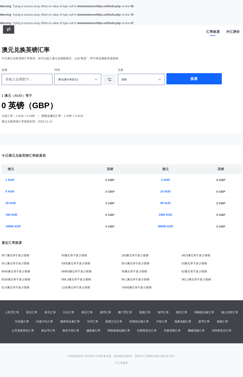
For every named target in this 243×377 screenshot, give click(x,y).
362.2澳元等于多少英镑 (196, 279)
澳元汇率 (181, 312)
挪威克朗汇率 (196, 331)
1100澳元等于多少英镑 (76, 287)
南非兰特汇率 (70, 331)
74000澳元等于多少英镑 (137, 287)
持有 (57, 69)
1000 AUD (166, 214)
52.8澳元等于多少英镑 (15, 287)
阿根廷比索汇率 (204, 312)
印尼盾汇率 (22, 321)
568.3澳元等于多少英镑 (76, 279)
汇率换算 (213, 32)
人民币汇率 (12, 312)
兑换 (120, 69)
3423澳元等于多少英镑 (196, 255)
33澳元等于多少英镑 (194, 263)
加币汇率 (163, 312)
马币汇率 (92, 321)
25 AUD (11, 203)
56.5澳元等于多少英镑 (135, 263)
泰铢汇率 (222, 321)
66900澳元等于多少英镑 (77, 271)
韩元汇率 (87, 312)
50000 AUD (166, 226)
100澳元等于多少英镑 (135, 255)
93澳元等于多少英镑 (74, 255)
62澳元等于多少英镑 (194, 271)
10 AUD (165, 191)
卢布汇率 (161, 321)
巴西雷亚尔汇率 (147, 331)
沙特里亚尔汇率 (221, 331)
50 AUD (165, 203)
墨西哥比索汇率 (70, 321)
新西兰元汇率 (113, 321)
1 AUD (10, 180)
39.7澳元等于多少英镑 (15, 255)
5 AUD (10, 191)
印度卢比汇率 (44, 321)
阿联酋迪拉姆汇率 (119, 331)
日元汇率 (68, 312)
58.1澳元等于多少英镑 (135, 279)
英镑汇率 (144, 312)
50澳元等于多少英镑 (134, 271)
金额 (4, 69)
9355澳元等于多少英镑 (76, 263)
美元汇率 (31, 312)
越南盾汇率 (93, 331)
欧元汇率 (50, 312)
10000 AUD (13, 226)
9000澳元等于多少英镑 (16, 271)
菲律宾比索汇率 (139, 321)
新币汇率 (204, 321)
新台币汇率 (48, 331)
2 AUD (165, 180)
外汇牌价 (233, 32)
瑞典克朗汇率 (182, 321)
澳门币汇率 (125, 312)
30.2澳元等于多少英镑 (15, 263)
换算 (181, 79)
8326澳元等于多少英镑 (16, 279)
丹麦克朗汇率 (172, 331)
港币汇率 (105, 312)
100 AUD (12, 214)
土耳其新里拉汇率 (23, 331)
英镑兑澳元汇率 (51, 115)
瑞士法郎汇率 (229, 312)
